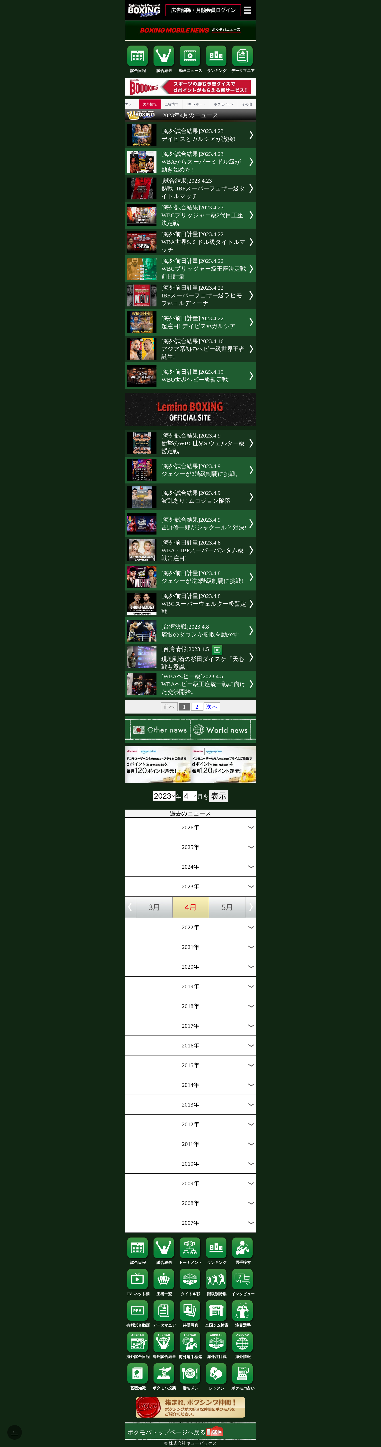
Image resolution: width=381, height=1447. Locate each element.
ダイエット (126, 104)
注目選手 (243, 1323)
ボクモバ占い (243, 1386)
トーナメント (190, 1261)
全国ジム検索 (217, 1323)
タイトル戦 (190, 1292)
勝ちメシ (190, 1386)
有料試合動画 (138, 1323)
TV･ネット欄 (138, 1292)
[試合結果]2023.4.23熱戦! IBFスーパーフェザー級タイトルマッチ (203, 188)
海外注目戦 (217, 1355)
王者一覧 (164, 1292)
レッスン (217, 1386)
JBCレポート (196, 104)
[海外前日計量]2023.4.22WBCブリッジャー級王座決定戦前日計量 (203, 269)
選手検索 (243, 1261)
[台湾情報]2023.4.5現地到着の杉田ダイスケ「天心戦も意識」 (202, 658)
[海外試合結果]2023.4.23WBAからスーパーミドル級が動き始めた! (201, 162)
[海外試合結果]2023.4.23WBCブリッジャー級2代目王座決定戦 (202, 215)
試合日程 (138, 69)
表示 (218, 796)
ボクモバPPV (224, 104)
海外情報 (150, 104)
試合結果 (164, 69)
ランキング (217, 69)
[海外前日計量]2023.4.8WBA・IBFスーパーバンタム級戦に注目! (202, 550)
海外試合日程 (138, 1355)
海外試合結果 (164, 1355)
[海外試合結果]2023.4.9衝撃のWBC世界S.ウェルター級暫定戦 (203, 443)
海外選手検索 (190, 1355)
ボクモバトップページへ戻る (175, 1432)
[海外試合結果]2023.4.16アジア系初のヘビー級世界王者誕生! (202, 349)
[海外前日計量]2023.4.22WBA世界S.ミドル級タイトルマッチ (203, 242)
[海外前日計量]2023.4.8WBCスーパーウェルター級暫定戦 (203, 604)
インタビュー (243, 1292)
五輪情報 (171, 104)
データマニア (243, 69)
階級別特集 (217, 1292)
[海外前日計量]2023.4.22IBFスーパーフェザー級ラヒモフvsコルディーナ (201, 295)
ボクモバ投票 (164, 1386)
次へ (212, 707)
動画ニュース (190, 69)
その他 (247, 104)
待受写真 (190, 1323)
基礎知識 (138, 1386)
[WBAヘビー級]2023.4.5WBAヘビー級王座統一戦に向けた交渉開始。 (203, 684)
